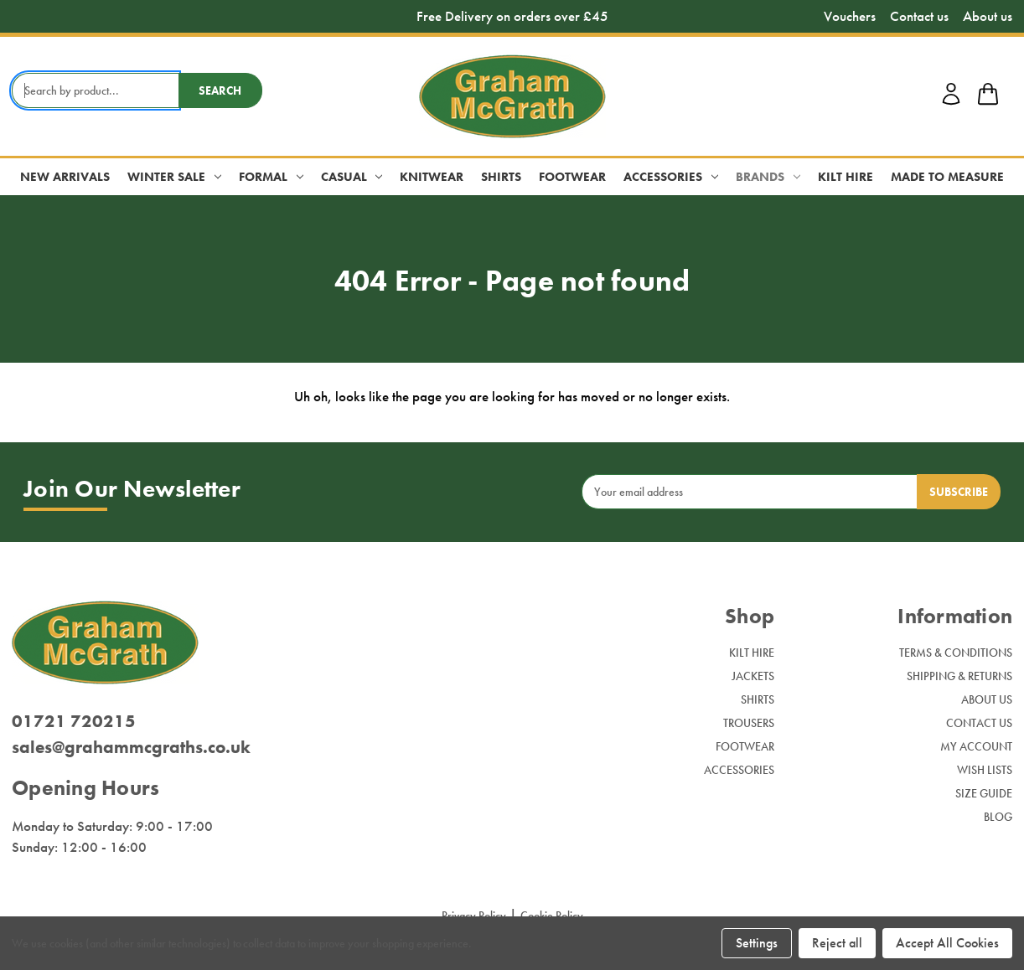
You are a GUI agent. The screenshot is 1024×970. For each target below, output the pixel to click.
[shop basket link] (988, 96)
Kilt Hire (845, 176)
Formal (271, 176)
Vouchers (850, 16)
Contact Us (979, 722)
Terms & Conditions (955, 652)
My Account (976, 746)
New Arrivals (65, 176)
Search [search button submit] (220, 90)
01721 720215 (74, 720)
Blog (998, 816)
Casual (352, 176)
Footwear (572, 176)
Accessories (670, 176)
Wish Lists (984, 769)
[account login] (951, 102)
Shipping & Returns (959, 676)
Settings (757, 943)
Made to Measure (947, 176)
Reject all (837, 943)
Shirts (501, 176)
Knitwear (431, 176)
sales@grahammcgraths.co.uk (131, 746)
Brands (768, 176)
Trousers (748, 722)
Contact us (919, 16)
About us (987, 16)
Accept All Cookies (947, 943)
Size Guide (983, 793)
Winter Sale (174, 176)
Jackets (753, 676)
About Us (986, 699)
